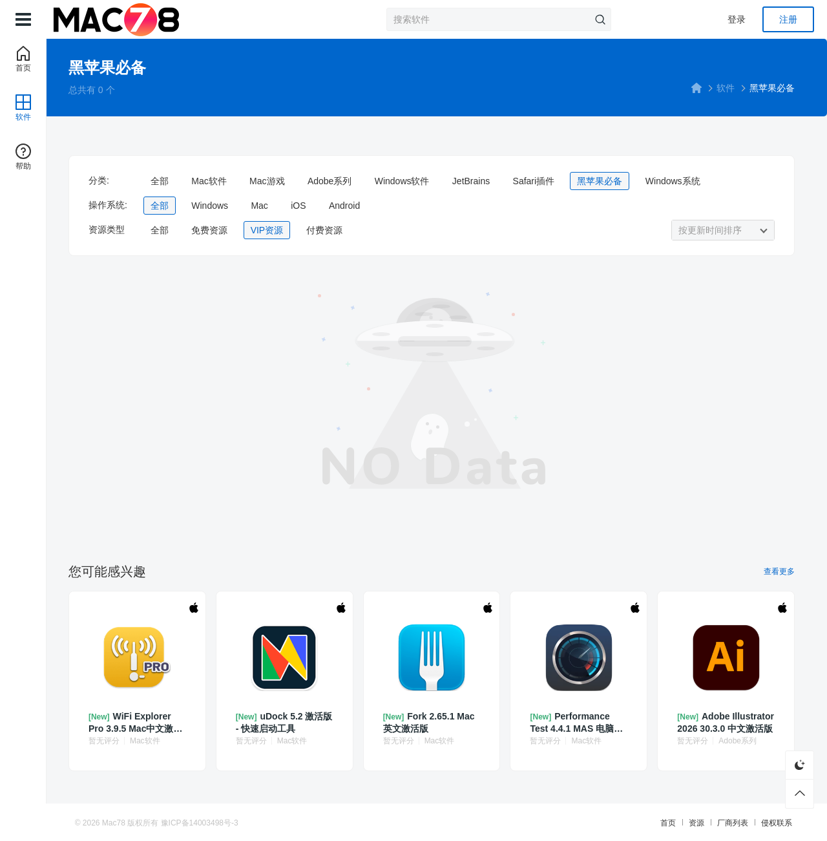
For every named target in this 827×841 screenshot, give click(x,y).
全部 (174, 181)
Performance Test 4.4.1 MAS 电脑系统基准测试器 (580, 721)
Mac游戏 (281, 181)
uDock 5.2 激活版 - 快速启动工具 (290, 721)
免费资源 (223, 230)
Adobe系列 (344, 181)
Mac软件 (222, 181)
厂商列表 (724, 821)
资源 (688, 821)
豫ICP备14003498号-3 (207, 821)
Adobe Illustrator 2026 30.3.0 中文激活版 (723, 721)
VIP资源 (281, 230)
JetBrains (485, 181)
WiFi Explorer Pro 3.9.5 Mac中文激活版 (145, 721)
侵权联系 (768, 821)
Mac (273, 205)
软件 (722, 88)
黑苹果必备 (614, 181)
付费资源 (338, 230)
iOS (312, 205)
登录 (737, 19)
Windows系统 (687, 181)
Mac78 (121, 821)
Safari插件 (548, 181)
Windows (223, 205)
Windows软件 (416, 181)
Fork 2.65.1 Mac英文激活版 (435, 721)
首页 (660, 821)
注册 (788, 19)
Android (358, 205)
